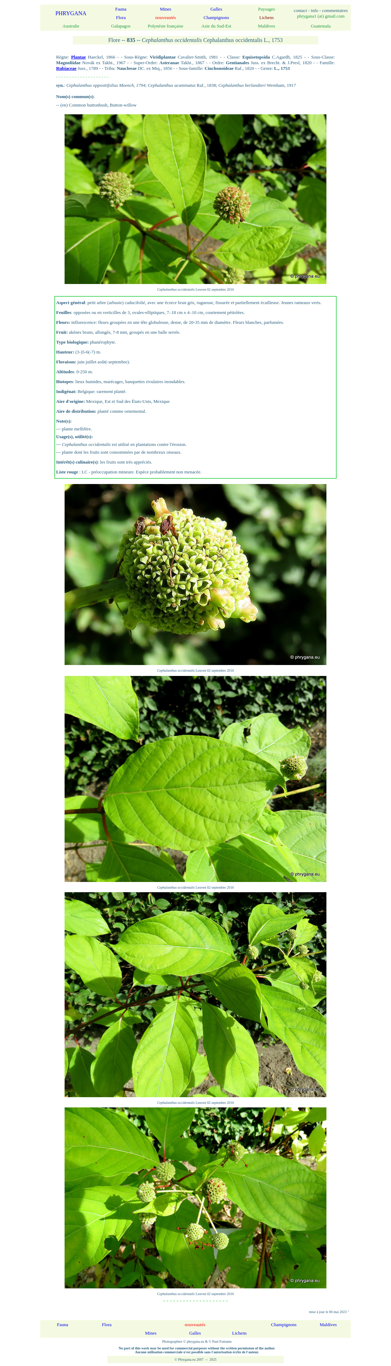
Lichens (239, 1333)
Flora (121, 17)
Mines (166, 9)
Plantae (78, 57)
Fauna (121, 9)
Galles (216, 9)
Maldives (328, 1324)
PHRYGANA (70, 13)
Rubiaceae (66, 68)
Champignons (216, 17)
